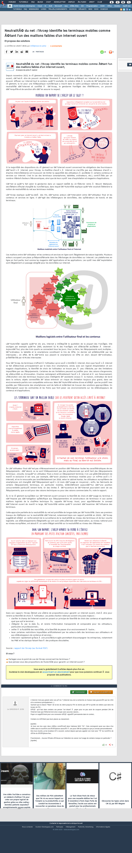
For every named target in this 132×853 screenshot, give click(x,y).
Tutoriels (23, 2)
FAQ (33, 2)
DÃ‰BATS (82, 9)
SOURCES (72, 9)
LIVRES (43, 9)
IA (45, 6)
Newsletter (59, 2)
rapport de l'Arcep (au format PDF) (31, 652)
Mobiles (117, 6)
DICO (96, 9)
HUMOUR (104, 9)
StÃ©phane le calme (38, 50)
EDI (82, 6)
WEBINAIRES (34, 9)
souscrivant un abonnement (56, 676)
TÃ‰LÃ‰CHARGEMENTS (57, 9)
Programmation (92, 6)
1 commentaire (56, 50)
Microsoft (58, 6)
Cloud (40, 6)
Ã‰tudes (82, 2)
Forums (12, 2)
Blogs (40, 2)
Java (65, 6)
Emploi (71, 2)
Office (109, 6)
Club (99, 2)
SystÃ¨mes (127, 6)
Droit (92, 2)
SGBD (102, 6)
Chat (48, 2)
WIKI (90, 9)
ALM (50, 6)
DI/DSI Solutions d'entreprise (24, 6)
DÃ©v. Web (74, 6)
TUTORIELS (17, 9)
